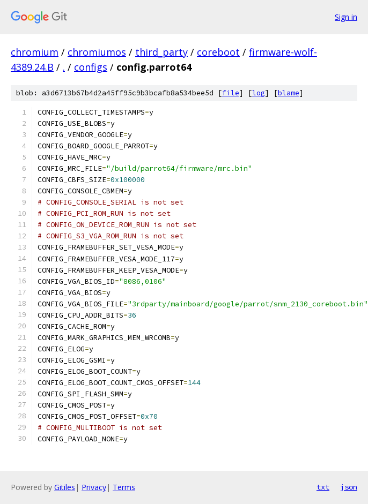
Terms (124, 487)
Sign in (346, 17)
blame (288, 92)
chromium (34, 52)
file (230, 92)
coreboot (218, 52)
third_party (161, 52)
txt (323, 487)
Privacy (94, 487)
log (258, 92)
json (348, 487)
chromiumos (97, 52)
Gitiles (64, 487)
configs (90, 67)
